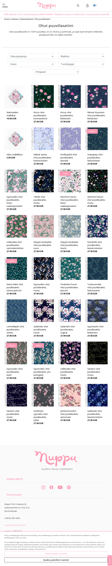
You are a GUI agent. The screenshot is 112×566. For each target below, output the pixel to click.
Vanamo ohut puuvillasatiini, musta (93, 371)
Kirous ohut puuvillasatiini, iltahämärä (66, 115)
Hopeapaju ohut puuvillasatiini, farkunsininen (95, 157)
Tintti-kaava (23, 14)
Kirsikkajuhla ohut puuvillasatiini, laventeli (68, 157)
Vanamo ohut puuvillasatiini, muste (13, 414)
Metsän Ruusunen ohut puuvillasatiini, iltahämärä (96, 115)
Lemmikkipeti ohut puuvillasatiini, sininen (15, 329)
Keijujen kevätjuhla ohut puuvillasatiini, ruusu (42, 245)
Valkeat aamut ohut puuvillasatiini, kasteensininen (42, 157)
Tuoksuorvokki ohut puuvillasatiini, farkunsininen (96, 287)
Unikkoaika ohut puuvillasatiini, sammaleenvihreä (15, 245)
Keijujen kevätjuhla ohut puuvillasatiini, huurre (69, 245)
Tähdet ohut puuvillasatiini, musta (40, 199)
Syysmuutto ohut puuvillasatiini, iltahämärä (95, 329)
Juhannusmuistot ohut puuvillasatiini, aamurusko (69, 414)
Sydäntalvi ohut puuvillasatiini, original (67, 329)
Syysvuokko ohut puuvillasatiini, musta (42, 287)
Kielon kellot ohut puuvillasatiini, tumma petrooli (15, 287)
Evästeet (109, 560)
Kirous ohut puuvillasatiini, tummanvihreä (40, 115)
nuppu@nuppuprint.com (15, 525)
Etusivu (7, 19)
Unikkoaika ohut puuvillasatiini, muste (68, 371)
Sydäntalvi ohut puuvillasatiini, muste (41, 329)
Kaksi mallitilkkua (14, 154)
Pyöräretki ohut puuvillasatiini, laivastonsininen (94, 245)
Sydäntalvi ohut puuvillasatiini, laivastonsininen (94, 414)
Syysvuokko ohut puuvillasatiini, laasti (15, 371)
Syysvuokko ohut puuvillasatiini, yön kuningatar (42, 371)
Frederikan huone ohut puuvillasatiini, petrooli (69, 287)
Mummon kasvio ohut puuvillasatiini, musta (96, 199)
